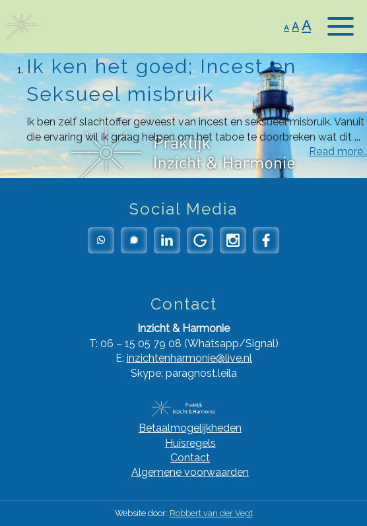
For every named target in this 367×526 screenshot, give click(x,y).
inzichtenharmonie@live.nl (189, 358)
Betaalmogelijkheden (190, 428)
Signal (134, 240)
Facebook (266, 240)
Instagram (233, 240)
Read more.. (338, 151)
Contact (190, 457)
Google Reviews (200, 240)
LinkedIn (167, 240)
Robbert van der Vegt (211, 513)
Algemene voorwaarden (190, 472)
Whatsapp (101, 240)
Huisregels (190, 443)
